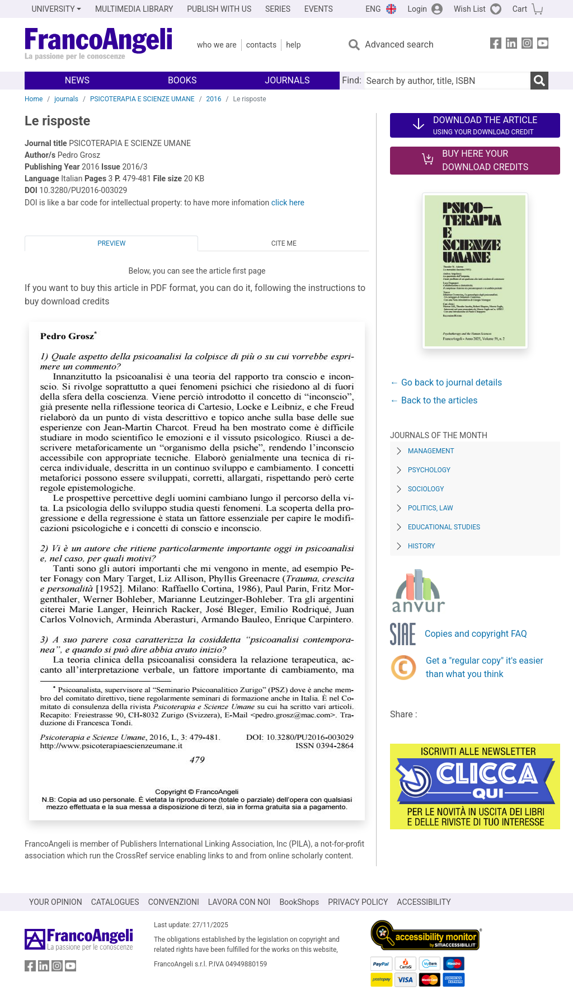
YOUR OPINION (55, 902)
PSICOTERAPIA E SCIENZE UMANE (142, 99)
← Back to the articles (433, 400)
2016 (214, 99)
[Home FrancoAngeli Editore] (99, 45)
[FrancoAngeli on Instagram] (527, 45)
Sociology (426, 489)
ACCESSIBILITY (423, 902)
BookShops (299, 902)
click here (287, 202)
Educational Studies (444, 527)
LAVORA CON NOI (239, 902)
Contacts (261, 44)
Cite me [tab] (284, 243)
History (421, 546)
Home (34, 99)
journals (66, 99)
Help (293, 44)
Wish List (470, 8)
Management (431, 451)
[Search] (539, 81)
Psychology (429, 470)
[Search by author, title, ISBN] (447, 81)
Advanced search (399, 44)
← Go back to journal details (446, 382)
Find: (351, 80)
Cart (520, 8)
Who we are (217, 44)
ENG (373, 8)
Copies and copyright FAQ (476, 633)
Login (418, 8)
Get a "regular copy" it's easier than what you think (484, 667)
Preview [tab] (111, 243)
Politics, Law (430, 508)
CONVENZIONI (173, 902)
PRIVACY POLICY (358, 902)
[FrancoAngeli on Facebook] (495, 45)
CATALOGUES (115, 902)
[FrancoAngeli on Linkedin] (511, 45)
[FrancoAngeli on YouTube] (542, 45)
